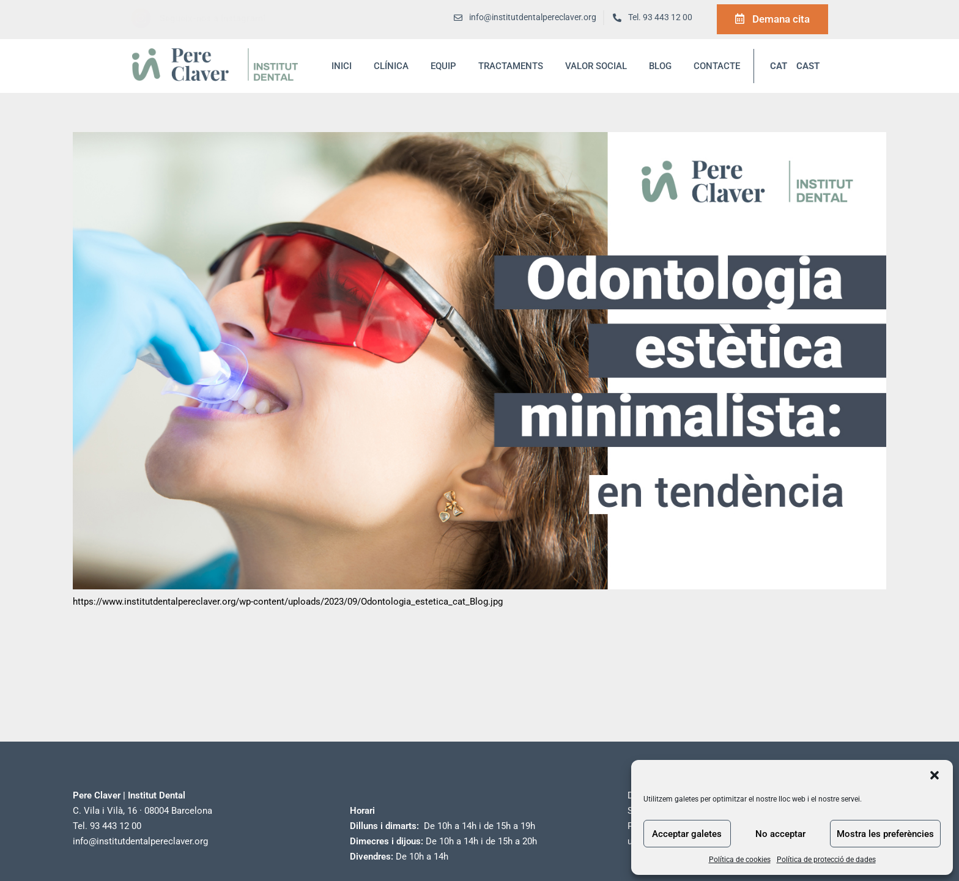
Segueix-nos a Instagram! (212, 18)
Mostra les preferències (885, 833)
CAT (778, 66)
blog (660, 66)
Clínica (391, 66)
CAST (808, 66)
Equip (443, 66)
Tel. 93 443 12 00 (660, 17)
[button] (934, 775)
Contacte (717, 66)
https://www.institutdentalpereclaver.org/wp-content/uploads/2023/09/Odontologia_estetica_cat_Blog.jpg (288, 601)
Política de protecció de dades (826, 859)
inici (341, 66)
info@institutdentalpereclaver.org (140, 841)
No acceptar (780, 833)
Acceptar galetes (687, 833)
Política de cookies (740, 859)
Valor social (596, 66)
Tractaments (510, 66)
